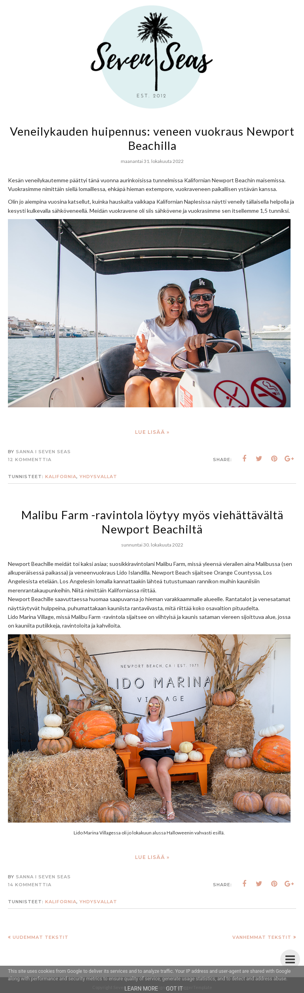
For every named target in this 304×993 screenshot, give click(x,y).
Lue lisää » (152, 432)
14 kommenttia (29, 884)
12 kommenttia (29, 459)
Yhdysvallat (98, 476)
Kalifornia (60, 476)
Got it (174, 988)
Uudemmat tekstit (40, 937)
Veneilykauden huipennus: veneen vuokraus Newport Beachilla (152, 138)
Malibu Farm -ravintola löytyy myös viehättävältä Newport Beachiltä (152, 521)
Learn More (141, 988)
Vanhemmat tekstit (261, 937)
